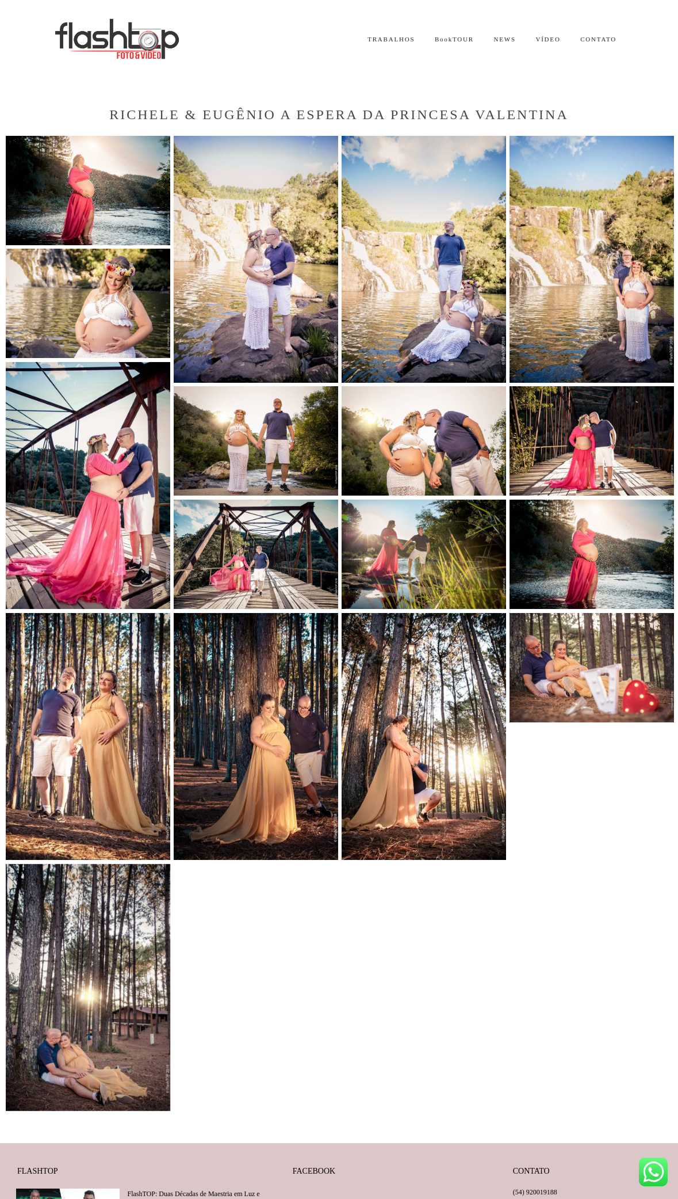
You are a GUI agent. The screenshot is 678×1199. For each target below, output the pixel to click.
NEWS (504, 39)
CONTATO (598, 39)
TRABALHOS (391, 39)
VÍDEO (547, 39)
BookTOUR (454, 39)
